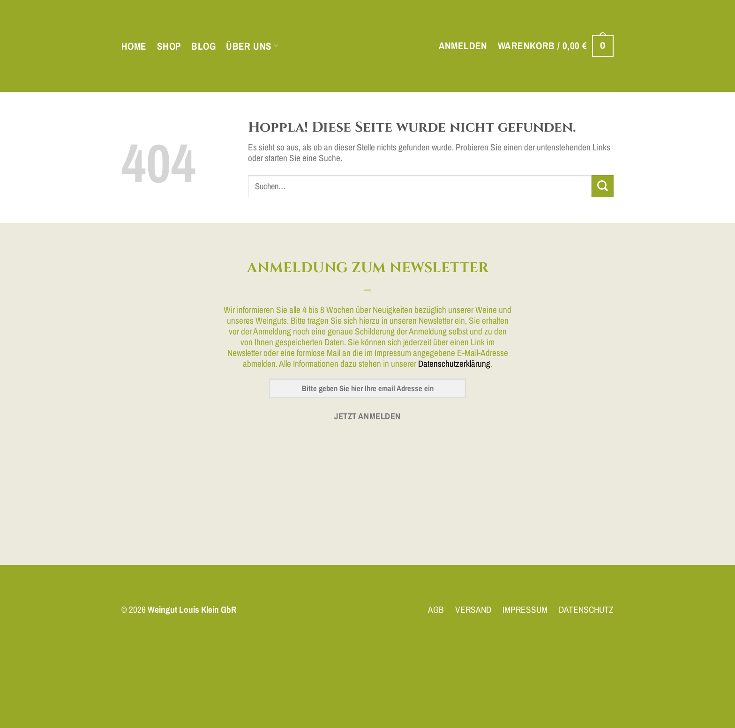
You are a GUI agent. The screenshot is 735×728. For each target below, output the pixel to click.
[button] (463, 45)
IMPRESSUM (525, 609)
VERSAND (473, 609)
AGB (436, 609)
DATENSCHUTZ (586, 609)
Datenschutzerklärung (454, 363)
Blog (203, 46)
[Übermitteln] (603, 186)
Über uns (252, 46)
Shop (169, 46)
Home (134, 46)
